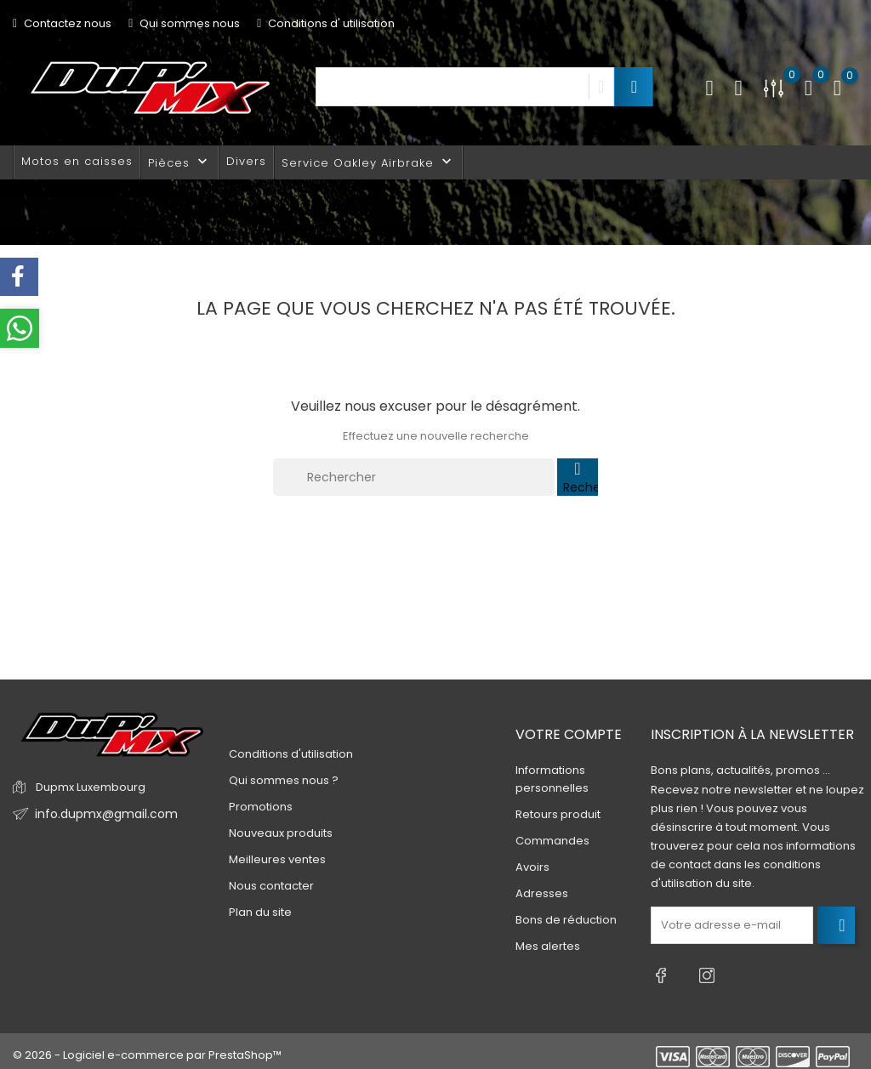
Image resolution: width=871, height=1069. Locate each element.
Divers (246, 161)
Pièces (179, 162)
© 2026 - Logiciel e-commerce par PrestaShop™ (147, 1047)
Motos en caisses (77, 161)
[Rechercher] (414, 477)
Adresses (541, 893)
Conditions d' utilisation (326, 23)
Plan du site (260, 912)
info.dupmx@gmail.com (101, 814)
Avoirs (532, 867)
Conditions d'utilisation (291, 754)
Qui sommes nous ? (284, 780)
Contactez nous (62, 23)
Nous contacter (271, 886)
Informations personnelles (552, 779)
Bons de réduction (566, 920)
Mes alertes (547, 946)
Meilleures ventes (277, 859)
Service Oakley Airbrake (368, 162)
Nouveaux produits (281, 833)
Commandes (552, 841)
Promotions (261, 807)
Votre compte (568, 734)
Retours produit (558, 814)
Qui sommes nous (184, 23)
